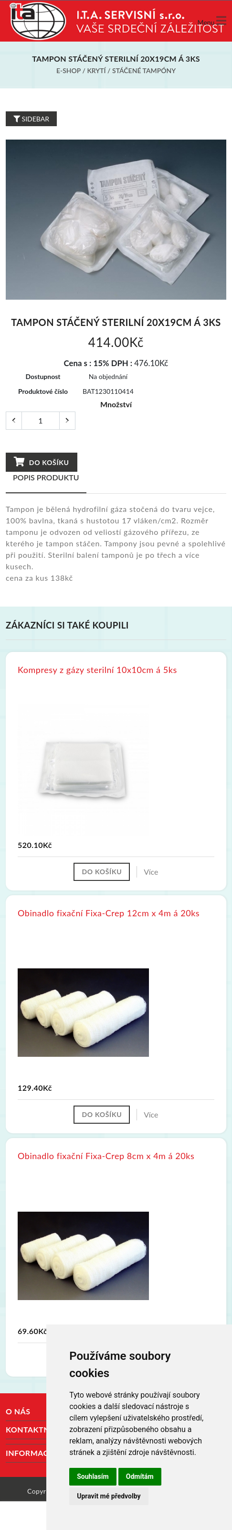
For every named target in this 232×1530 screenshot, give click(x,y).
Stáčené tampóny (144, 70)
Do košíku (41, 461)
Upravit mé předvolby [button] (108, 1496)
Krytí (96, 70)
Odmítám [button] (140, 1476)
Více (151, 871)
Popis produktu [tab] (46, 477)
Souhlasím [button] (93, 1476)
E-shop (68, 70)
